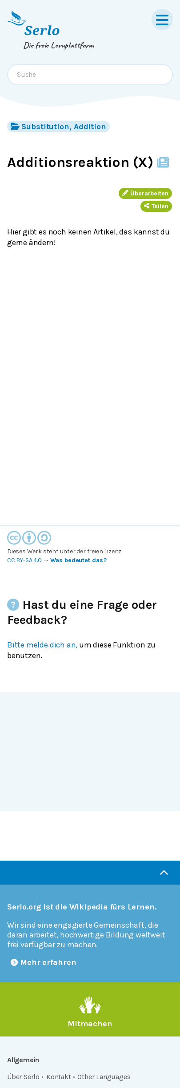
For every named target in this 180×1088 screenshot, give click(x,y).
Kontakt (58, 1076)
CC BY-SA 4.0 (24, 560)
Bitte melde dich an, (42, 645)
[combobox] (90, 74)
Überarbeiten (145, 193)
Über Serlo (23, 1076)
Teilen (156, 206)
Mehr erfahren (43, 962)
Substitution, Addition (58, 126)
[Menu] (162, 19)
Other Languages (103, 1076)
